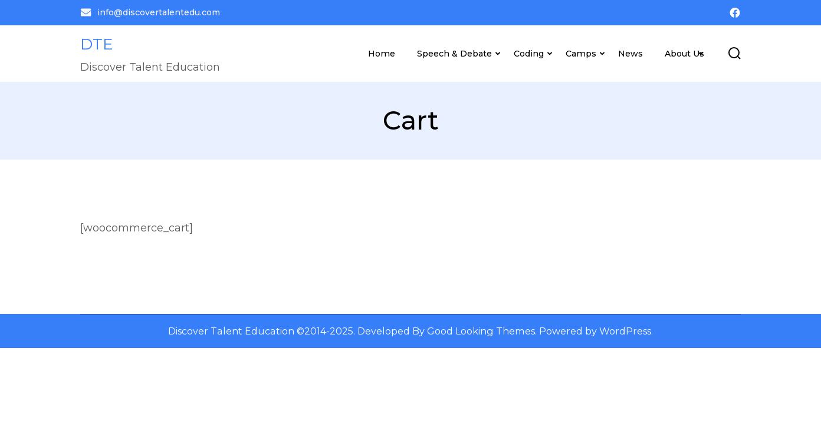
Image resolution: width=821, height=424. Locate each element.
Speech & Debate (454, 53)
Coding (529, 53)
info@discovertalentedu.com (150, 12)
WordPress (625, 331)
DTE (96, 44)
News (630, 53)
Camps (581, 53)
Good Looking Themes (481, 331)
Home (381, 53)
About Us (684, 53)
